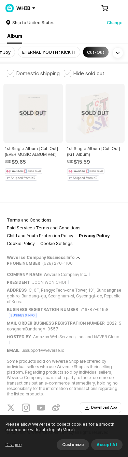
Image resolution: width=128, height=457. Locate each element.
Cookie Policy (21, 243)
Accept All (107, 444)
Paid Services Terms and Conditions (44, 227)
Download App (100, 407)
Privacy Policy (94, 235)
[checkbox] (33, 73)
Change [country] (115, 22)
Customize (73, 444)
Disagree (13, 444)
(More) (67, 429)
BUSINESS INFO (23, 315)
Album (14, 36)
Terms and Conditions (29, 220)
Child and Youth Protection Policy (40, 235)
